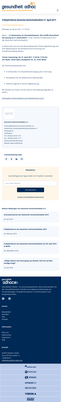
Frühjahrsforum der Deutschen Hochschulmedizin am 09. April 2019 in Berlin (30, 245)
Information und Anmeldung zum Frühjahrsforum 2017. (23, 98)
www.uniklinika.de (16, 143)
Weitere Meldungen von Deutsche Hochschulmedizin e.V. (24, 208)
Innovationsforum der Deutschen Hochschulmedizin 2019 (26, 215)
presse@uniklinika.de (15, 141)
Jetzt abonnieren (30, 190)
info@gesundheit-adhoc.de (12, 360)
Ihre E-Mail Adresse (13, 183)
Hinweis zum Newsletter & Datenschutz (30, 197)
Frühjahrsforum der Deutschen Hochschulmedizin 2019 (25, 229)
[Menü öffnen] (57, 10)
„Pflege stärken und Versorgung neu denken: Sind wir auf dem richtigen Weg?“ (28, 262)
